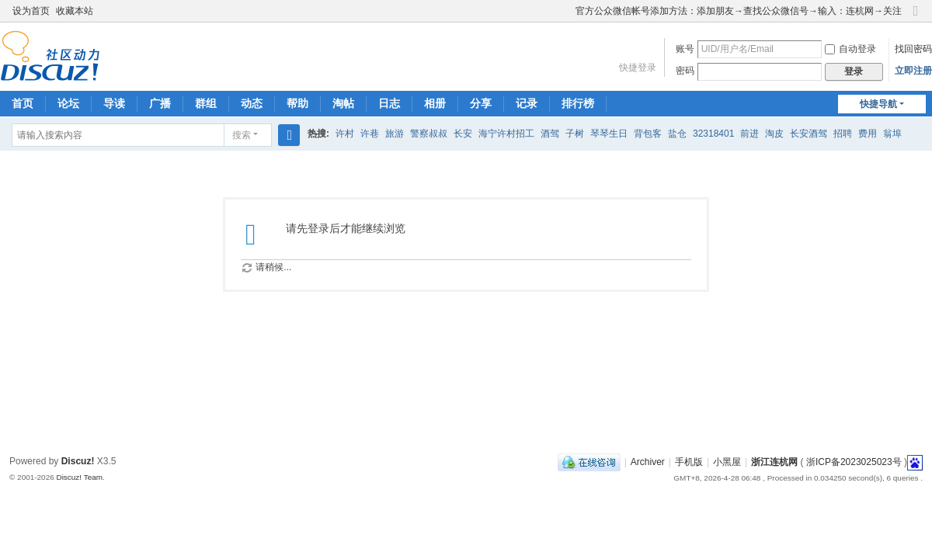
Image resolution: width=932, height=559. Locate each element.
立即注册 (913, 70)
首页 (22, 103)
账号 (685, 48)
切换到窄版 (916, 17)
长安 (463, 133)
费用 (867, 133)
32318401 (713, 133)
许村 (345, 133)
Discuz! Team (79, 477)
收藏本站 (74, 10)
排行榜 (578, 103)
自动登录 (850, 48)
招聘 (842, 133)
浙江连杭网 (774, 462)
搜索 (241, 135)
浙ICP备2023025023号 (854, 462)
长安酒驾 (808, 133)
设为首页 (31, 10)
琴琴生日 (609, 133)
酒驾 (550, 133)
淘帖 (343, 103)
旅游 (394, 133)
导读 (114, 103)
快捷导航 (878, 104)
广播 (160, 103)
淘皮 (774, 133)
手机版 (689, 462)
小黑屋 (727, 462)
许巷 (369, 133)
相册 (435, 103)
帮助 (297, 103)
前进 (749, 133)
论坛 (68, 103)
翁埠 (892, 133)
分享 (481, 103)
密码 (685, 70)
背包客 (648, 133)
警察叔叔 (428, 133)
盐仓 (677, 133)
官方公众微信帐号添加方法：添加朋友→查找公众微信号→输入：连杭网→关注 (739, 10)
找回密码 (913, 48)
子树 (574, 133)
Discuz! (78, 461)
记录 (526, 103)
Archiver (648, 462)
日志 (389, 103)
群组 (206, 103)
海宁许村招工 (506, 133)
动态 (252, 103)
